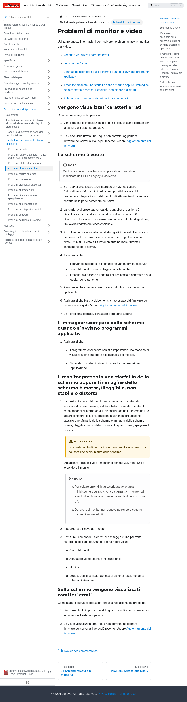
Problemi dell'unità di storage (24, 220)
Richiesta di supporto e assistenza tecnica (23, 241)
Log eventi (12, 114)
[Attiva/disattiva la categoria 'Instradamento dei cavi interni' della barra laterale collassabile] (49, 98)
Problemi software (18, 214)
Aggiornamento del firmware (118, 305)
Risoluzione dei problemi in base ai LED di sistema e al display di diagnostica (24, 123)
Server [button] (12, 5)
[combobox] (9, 17)
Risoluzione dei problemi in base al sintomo (24, 142)
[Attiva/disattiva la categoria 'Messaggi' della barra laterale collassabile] (49, 226)
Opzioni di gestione (14, 66)
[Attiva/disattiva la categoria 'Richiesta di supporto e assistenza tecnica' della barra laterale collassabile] (49, 241)
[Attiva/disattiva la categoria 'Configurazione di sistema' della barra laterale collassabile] (49, 104)
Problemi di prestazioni (21, 189)
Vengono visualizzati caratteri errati (86, 54)
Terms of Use (127, 693)
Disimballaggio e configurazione (22, 83)
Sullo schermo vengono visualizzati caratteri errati (96, 98)
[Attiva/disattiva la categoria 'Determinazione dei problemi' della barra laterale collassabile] (49, 109)
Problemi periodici (18, 149)
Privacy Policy (107, 693)
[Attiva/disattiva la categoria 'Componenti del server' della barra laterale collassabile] (49, 72)
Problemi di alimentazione (22, 203)
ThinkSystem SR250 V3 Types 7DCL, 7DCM (25, 26)
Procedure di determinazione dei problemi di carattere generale (24, 134)
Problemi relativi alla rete (22, 173)
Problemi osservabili (19, 179)
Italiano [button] (130, 5)
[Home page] (61, 16)
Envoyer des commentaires (78, 651)
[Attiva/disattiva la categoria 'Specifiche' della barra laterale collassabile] (49, 61)
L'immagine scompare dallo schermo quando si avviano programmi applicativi (170, 41)
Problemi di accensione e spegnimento (22, 197)
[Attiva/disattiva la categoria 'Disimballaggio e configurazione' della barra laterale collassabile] (49, 83)
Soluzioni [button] (78, 5)
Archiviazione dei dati (38, 5)
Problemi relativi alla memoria (25, 163)
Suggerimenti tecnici (15, 49)
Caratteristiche (12, 44)
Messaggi (9, 225)
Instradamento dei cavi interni (20, 97)
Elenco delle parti (13, 77)
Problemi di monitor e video (23, 168)
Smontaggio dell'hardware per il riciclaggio (21, 233)
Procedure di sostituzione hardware (18, 90)
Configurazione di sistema (18, 103)
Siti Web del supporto (16, 38)
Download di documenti (17, 33)
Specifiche (10, 60)
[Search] (166, 5)
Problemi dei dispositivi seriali (24, 209)
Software (62, 5)
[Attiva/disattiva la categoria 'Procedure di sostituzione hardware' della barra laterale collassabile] (49, 90)
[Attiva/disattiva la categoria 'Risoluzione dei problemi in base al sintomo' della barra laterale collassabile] (49, 142)
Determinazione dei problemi (20, 109)
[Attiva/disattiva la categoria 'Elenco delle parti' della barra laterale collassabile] (49, 77)
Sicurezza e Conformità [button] (106, 5)
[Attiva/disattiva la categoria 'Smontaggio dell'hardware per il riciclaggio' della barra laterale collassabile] (49, 233)
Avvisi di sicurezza (14, 54)
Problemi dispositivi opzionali (24, 184)
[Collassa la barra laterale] (27, 682)
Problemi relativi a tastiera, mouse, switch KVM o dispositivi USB (27, 156)
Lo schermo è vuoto (76, 63)
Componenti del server (16, 71)
